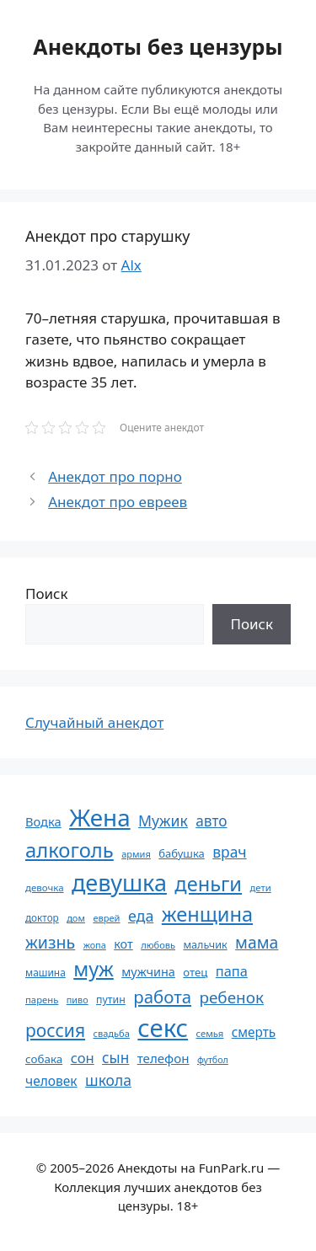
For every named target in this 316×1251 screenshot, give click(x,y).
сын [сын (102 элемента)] (115, 1057)
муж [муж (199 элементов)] (93, 968)
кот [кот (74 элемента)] (123, 944)
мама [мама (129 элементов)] (256, 942)
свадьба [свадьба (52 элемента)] (111, 1033)
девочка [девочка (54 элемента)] (44, 887)
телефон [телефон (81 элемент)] (163, 1058)
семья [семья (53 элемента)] (210, 1033)
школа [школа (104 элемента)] (108, 1080)
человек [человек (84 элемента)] (51, 1081)
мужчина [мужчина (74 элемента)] (148, 972)
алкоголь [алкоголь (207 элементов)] (69, 850)
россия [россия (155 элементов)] (55, 1030)
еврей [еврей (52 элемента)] (106, 918)
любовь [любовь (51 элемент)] (158, 944)
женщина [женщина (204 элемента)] (207, 914)
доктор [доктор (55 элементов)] (42, 917)
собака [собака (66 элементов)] (43, 1059)
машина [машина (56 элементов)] (45, 972)
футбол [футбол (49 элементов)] (212, 1060)
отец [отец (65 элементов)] (195, 972)
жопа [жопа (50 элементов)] (94, 944)
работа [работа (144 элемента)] (162, 996)
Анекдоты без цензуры (157, 46)
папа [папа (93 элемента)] (232, 971)
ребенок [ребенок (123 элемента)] (231, 997)
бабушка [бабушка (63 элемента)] (181, 853)
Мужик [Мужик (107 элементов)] (163, 820)
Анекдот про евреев (117, 501)
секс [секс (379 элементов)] (162, 1028)
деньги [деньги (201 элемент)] (208, 883)
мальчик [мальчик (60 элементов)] (205, 945)
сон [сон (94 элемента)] (82, 1057)
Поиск (46, 593)
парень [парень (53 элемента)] (41, 999)
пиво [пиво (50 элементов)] (77, 999)
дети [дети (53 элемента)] (259, 887)
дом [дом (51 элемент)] (76, 918)
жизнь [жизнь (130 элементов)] (50, 942)
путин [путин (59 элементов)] (111, 999)
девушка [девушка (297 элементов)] (119, 882)
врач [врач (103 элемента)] (229, 852)
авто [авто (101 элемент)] (211, 821)
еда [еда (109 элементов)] (140, 916)
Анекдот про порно (115, 476)
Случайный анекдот (94, 722)
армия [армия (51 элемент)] (136, 853)
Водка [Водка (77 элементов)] (43, 821)
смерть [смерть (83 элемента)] (254, 1032)
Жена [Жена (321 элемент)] (100, 817)
